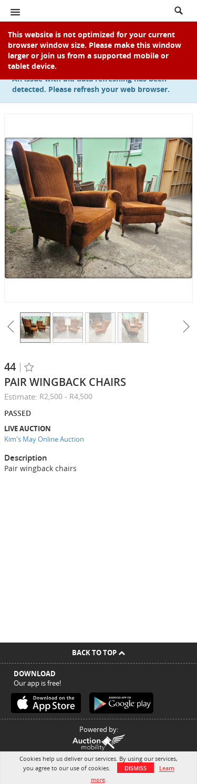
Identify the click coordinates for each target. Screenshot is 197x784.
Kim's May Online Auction (44, 439)
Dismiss (136, 768)
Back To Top (98, 652)
